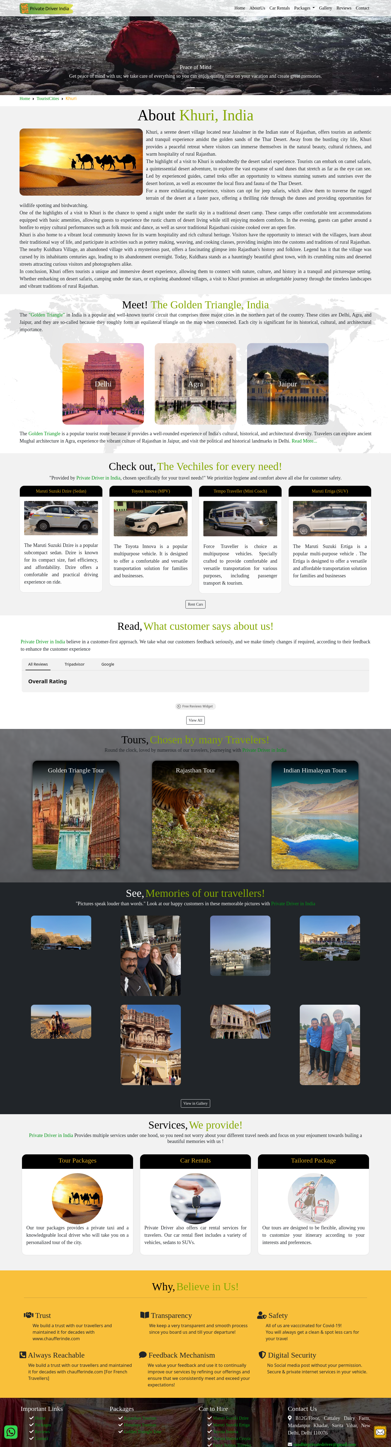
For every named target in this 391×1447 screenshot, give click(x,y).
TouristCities (48, 98)
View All (195, 720)
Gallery (325, 8)
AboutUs (257, 8)
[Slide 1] (191, 87)
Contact (362, 8)
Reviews (343, 8)
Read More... (304, 441)
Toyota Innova (225, 1431)
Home (240, 8)
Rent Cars (195, 604)
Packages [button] (303, 8)
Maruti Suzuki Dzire (231, 1418)
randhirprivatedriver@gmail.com (324, 1444)
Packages (43, 1425)
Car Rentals (279, 8)
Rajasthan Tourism (140, 1418)
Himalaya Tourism (140, 1425)
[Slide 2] (200, 87)
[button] (21, 697)
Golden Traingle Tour (142, 1431)
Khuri (71, 98)
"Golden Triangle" (47, 315)
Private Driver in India (98, 478)
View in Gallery (195, 1103)
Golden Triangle (45, 433)
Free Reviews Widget (195, 706)
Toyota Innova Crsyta (231, 1438)
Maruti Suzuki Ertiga (231, 1425)
